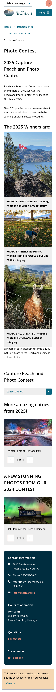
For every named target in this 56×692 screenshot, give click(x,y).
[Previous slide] (11, 460)
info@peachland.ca (24, 592)
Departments (25, 27)
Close (9, 683)
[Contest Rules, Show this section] (28, 391)
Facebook (15, 657)
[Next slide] (30, 460)
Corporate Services (19, 33)
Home (7, 27)
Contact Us (14, 639)
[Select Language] (18, 3)
